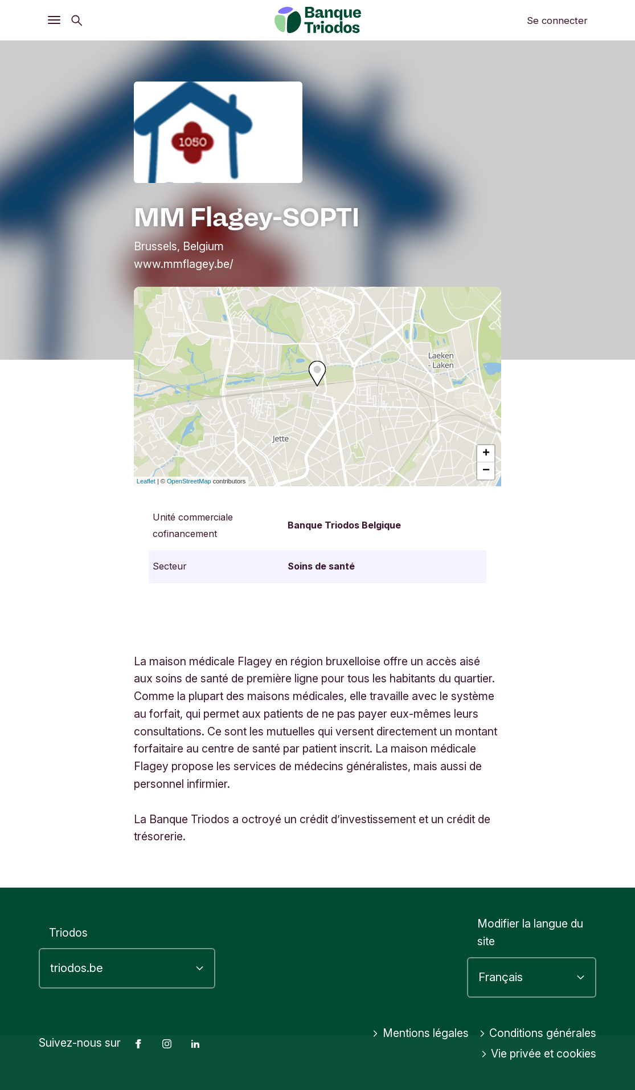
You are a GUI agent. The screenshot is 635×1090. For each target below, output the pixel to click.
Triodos (68, 932)
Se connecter (557, 20)
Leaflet (146, 481)
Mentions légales (420, 1033)
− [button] (486, 470)
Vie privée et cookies (539, 1054)
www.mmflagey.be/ (183, 264)
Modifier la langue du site (530, 933)
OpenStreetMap (189, 481)
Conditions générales (538, 1033)
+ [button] (486, 453)
